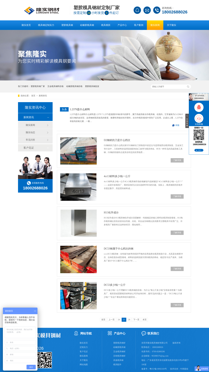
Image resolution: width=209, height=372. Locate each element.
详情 (177, 125)
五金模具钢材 (119, 351)
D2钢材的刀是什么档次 (117, 140)
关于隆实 (171, 25)
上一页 (112, 320)
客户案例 (138, 25)
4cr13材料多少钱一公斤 (117, 176)
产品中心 (122, 25)
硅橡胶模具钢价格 (74, 86)
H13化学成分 (111, 212)
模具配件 (117, 364)
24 (119, 320)
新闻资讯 (43, 96)
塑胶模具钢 (67, 25)
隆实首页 (26, 25)
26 (129, 320)
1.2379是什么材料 (80, 109)
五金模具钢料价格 (55, 86)
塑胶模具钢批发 (92, 86)
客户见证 (28, 147)
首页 (33, 96)
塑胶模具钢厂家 (38, 86)
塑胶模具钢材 (119, 343)
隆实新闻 (155, 25)
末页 (145, 320)
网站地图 (84, 364)
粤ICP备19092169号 (158, 369)
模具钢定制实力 (46, 25)
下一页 (136, 320)
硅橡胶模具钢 (87, 25)
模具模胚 (105, 25)
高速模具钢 (118, 360)
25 (124, 320)
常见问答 (30, 140)
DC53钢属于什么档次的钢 (118, 248)
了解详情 (177, 160)
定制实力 (84, 347)
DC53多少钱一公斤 (115, 284)
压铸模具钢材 (119, 356)
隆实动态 (30, 132)
